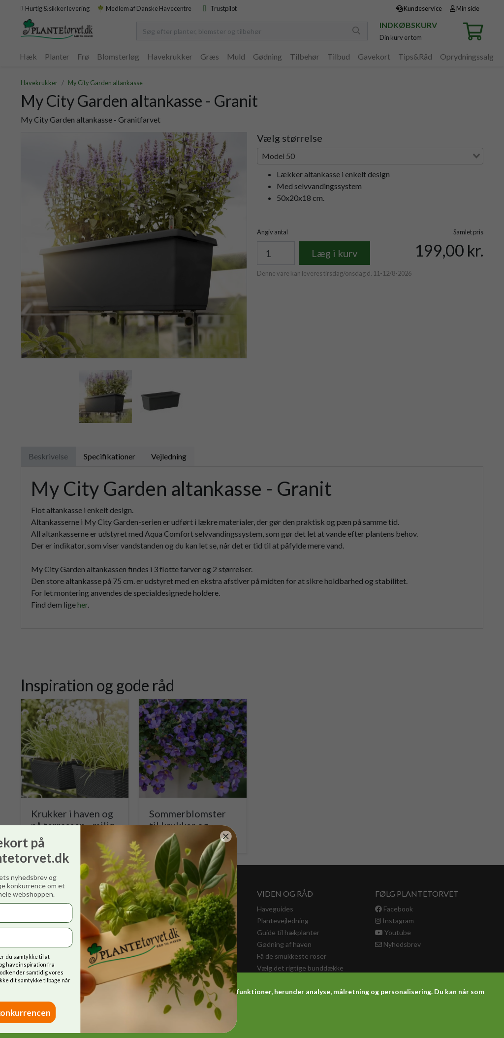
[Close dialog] (33, 836)
